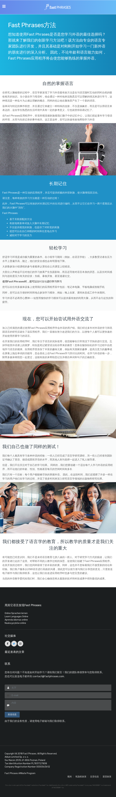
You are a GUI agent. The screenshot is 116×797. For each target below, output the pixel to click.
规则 (69, 776)
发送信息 (12, 714)
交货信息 (94, 776)
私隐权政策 (80, 776)
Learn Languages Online (16, 616)
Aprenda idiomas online (16, 619)
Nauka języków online (15, 623)
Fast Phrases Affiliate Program (20, 773)
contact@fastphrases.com (48, 676)
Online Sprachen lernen (16, 613)
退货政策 (107, 776)
